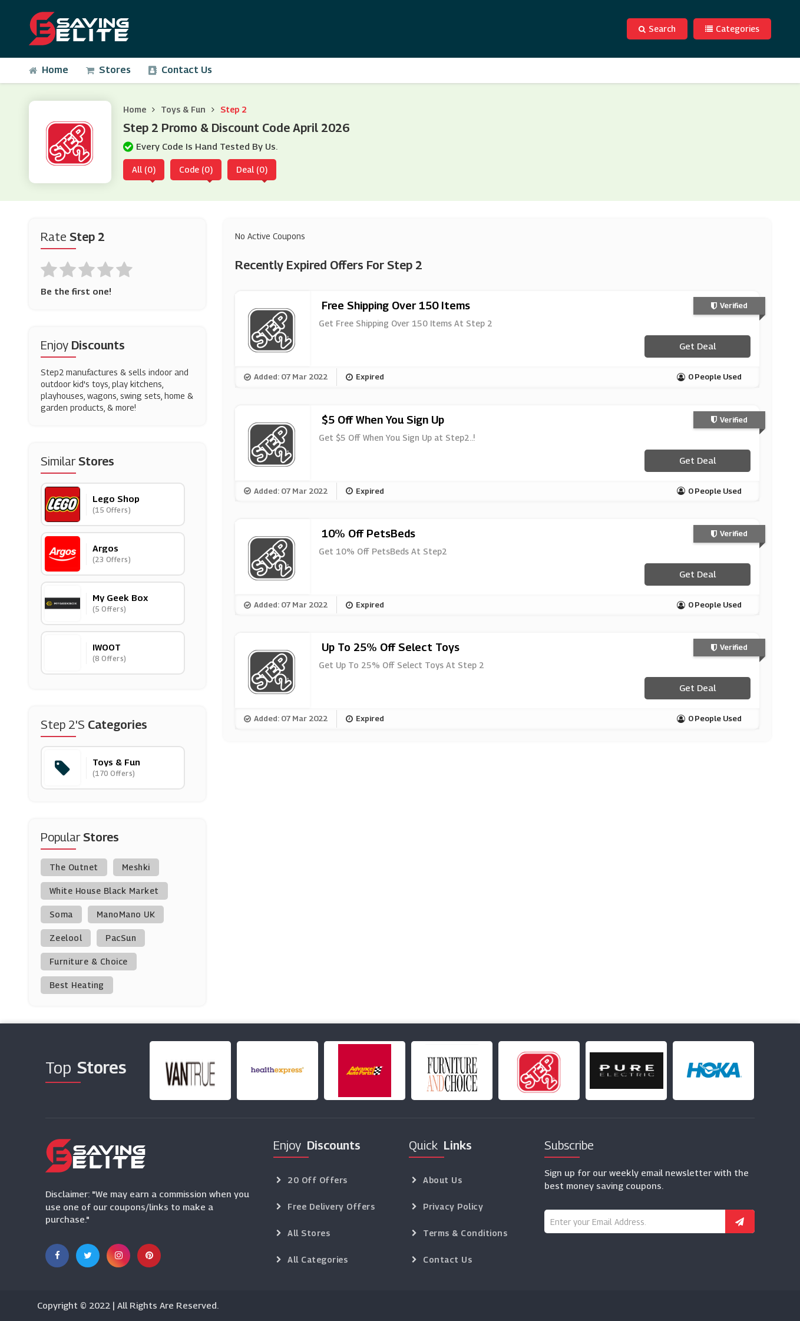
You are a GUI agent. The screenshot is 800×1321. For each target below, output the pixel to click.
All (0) (144, 169)
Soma (61, 914)
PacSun (120, 938)
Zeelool (65, 938)
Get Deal (697, 346)
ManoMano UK (126, 914)
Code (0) (196, 169)
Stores (108, 69)
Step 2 (233, 109)
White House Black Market (104, 891)
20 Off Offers (317, 1180)
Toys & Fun (183, 109)
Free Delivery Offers (331, 1206)
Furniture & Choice (88, 961)
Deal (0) (251, 169)
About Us (442, 1180)
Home (48, 69)
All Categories (317, 1259)
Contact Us (180, 69)
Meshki (136, 867)
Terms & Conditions (465, 1233)
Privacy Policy (453, 1206)
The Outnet (73, 867)
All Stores (308, 1233)
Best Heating (76, 985)
